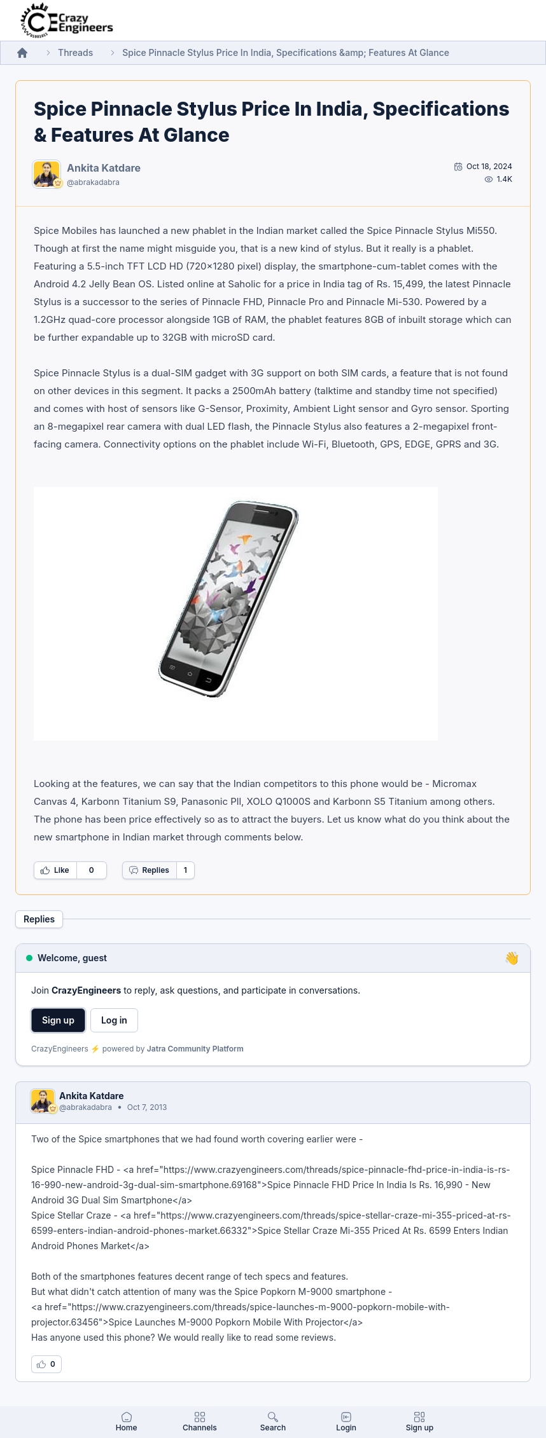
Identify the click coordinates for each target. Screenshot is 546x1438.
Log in (114, 1020)
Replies (149, 870)
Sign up (58, 1020)
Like (54, 870)
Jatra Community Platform (195, 1048)
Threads (75, 52)
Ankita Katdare (104, 167)
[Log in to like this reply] (46, 1364)
